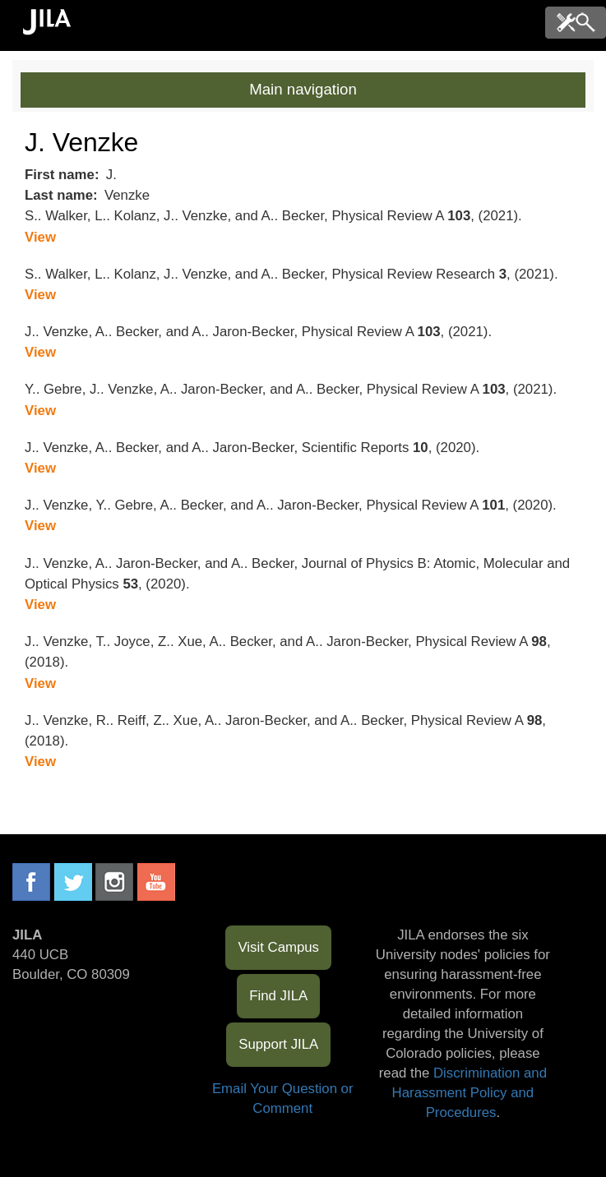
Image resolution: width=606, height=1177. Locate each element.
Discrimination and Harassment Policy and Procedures (469, 1092)
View (40, 237)
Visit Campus (278, 947)
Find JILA (278, 996)
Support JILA (278, 1044)
